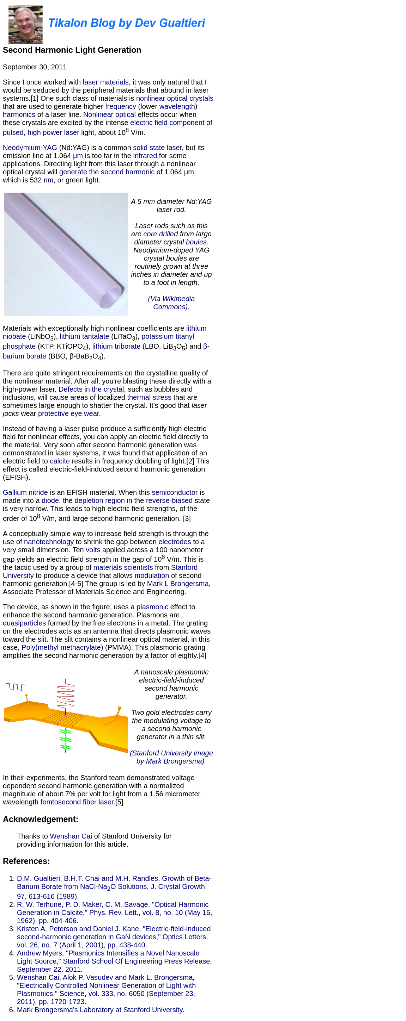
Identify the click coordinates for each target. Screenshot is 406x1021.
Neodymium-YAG (30, 147)
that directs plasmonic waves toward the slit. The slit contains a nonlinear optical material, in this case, (107, 639)
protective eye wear (68, 413)
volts (93, 550)
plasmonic (152, 607)
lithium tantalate (84, 336)
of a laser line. (59, 114)
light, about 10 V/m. (112, 132)
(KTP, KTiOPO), (64, 346)
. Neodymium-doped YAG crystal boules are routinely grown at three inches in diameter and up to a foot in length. (171, 262)
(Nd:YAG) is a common (95, 147)
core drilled (161, 234)
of (208, 122)
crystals (201, 98)
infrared (145, 156)
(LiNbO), (43, 336)
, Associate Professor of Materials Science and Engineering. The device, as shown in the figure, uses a (107, 595)
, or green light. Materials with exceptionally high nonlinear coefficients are (108, 254)
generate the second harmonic (106, 172)
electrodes (174, 542)
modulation (152, 575)
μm (78, 156)
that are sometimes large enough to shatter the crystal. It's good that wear (105, 405)
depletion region (100, 500)
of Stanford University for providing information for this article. (94, 840)
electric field (149, 122)
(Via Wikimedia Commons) (171, 303)
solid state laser (157, 147)
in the (135, 500)
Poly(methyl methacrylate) (62, 647)
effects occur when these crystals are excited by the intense (99, 118)
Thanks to (33, 836)
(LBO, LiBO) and (172, 346)
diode (50, 500)
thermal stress (149, 397)
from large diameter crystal (173, 238)
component (186, 122)
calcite (60, 461)
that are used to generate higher (54, 106)
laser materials (106, 82)
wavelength (177, 106)
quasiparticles (24, 623)
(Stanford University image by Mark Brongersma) (171, 757)
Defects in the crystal (91, 389)
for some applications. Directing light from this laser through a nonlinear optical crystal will (99, 164)
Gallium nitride (25, 492)
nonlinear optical (162, 98)
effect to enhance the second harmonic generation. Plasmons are (99, 611)
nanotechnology (49, 542)
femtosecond (61, 802)
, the (66, 500)
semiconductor (175, 492)
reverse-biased (169, 500)
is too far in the (108, 156)
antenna (106, 631)
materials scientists (123, 567)
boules (196, 242)
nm (49, 180)
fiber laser (98, 802)
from (162, 567)
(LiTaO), (125, 336)
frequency (120, 106)
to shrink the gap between (116, 542)
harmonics (19, 114)
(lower (147, 106)
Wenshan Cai (71, 836)
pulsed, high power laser (41, 132)
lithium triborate (116, 346)
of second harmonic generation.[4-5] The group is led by (102, 579)
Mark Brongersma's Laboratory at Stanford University (99, 1010)
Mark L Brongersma (178, 583)
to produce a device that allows (84, 575)
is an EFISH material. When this (100, 492)
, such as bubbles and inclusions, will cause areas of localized (98, 393)
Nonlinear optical (109, 114)
